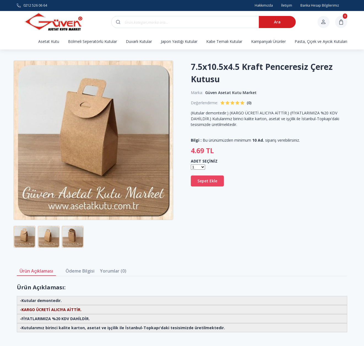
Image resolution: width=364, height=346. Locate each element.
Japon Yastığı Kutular (179, 41)
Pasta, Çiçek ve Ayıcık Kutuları (321, 41)
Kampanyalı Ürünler (268, 41)
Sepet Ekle (207, 180)
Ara (277, 21)
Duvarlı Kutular (139, 41)
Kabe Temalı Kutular (224, 41)
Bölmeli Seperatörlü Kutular (92, 41)
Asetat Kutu (48, 41)
